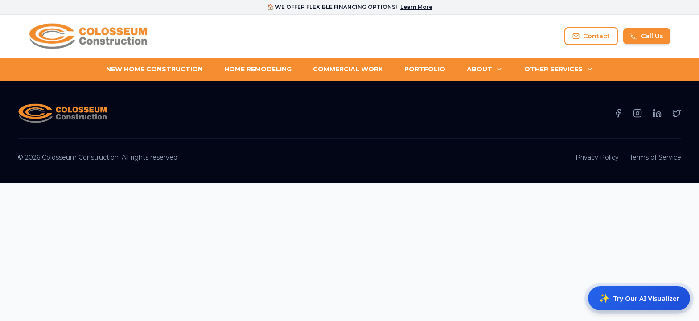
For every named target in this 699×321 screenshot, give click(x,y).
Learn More (416, 7)
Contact (591, 36)
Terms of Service (655, 157)
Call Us (646, 36)
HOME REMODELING (258, 69)
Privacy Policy (597, 157)
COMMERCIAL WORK (348, 69)
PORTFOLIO (424, 69)
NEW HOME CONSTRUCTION (154, 69)
